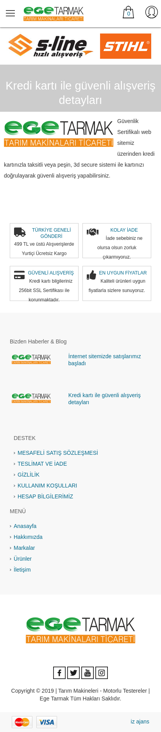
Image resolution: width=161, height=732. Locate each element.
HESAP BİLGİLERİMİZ (45, 496)
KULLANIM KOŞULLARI (47, 485)
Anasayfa (25, 526)
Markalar (24, 548)
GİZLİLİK (28, 475)
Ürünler (23, 559)
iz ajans (140, 721)
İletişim (22, 570)
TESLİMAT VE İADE (42, 464)
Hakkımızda (28, 537)
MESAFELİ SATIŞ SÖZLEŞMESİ (58, 453)
